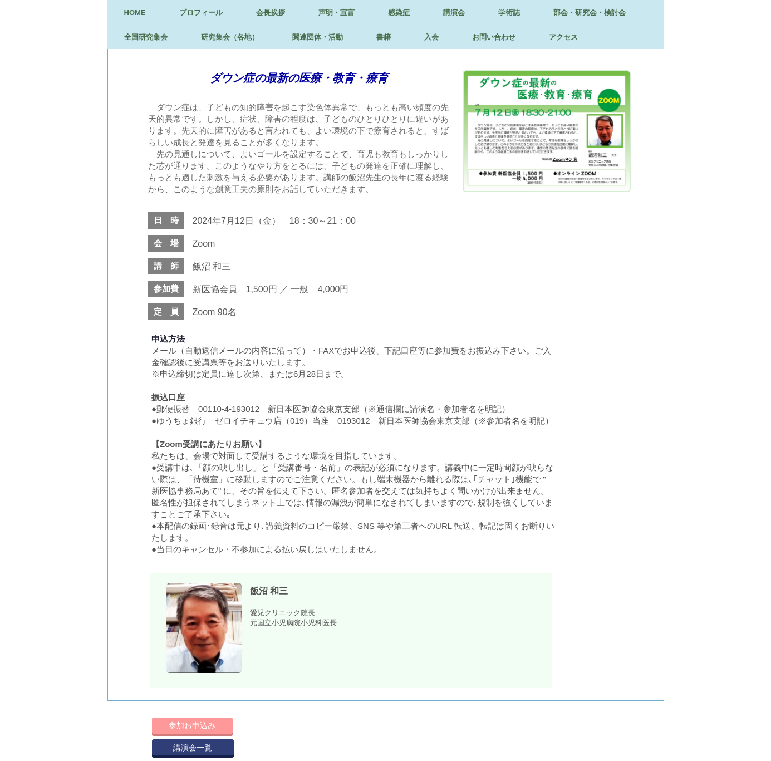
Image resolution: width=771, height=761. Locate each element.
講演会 (454, 12)
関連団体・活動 (317, 37)
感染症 (399, 12)
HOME (135, 12)
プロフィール (201, 12)
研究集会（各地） (230, 37)
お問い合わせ (493, 37)
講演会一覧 (192, 747)
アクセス (563, 37)
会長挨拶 (270, 12)
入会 (431, 37)
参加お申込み (192, 725)
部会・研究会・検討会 (589, 12)
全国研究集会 (146, 37)
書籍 (383, 37)
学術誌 (509, 12)
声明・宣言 (336, 12)
